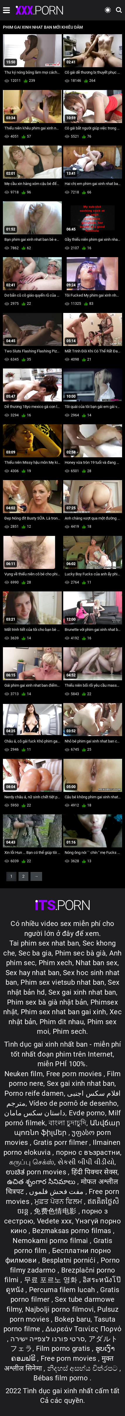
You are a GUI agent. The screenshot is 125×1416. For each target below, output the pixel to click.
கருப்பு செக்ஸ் (31, 1162)
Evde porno (87, 1113)
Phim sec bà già (80, 953)
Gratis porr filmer (61, 1142)
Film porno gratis (64, 1348)
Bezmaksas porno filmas (72, 1231)
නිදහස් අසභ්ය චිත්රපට (83, 1368)
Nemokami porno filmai (51, 1241)
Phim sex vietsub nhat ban (62, 982)
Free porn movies (75, 1074)
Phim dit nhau (62, 1022)
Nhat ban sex (96, 963)
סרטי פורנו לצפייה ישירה (47, 1339)
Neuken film (23, 1074)
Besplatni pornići (69, 1260)
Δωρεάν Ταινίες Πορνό (83, 1329)
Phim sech (69, 1031)
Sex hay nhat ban (33, 973)
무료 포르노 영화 (51, 1280)
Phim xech (55, 963)
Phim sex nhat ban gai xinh (63, 1012)
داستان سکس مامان (34, 1113)
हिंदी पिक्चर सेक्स (94, 1172)
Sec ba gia (35, 953)
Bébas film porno (61, 1378)
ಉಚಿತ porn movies (37, 1172)
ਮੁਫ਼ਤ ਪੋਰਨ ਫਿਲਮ (59, 1201)
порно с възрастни (88, 1152)
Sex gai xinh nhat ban (82, 992)
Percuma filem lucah (63, 1290)
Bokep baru (72, 1319)
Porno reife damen (34, 1093)
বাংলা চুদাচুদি (67, 1123)
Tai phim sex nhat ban (44, 943)
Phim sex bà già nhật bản (47, 1002)
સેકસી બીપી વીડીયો (86, 1162)
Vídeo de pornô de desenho (73, 1103)
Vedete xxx (54, 1221)
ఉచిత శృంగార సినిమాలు (42, 1182)
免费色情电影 (56, 1211)
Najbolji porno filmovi (59, 1309)
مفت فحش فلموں (57, 1191)
